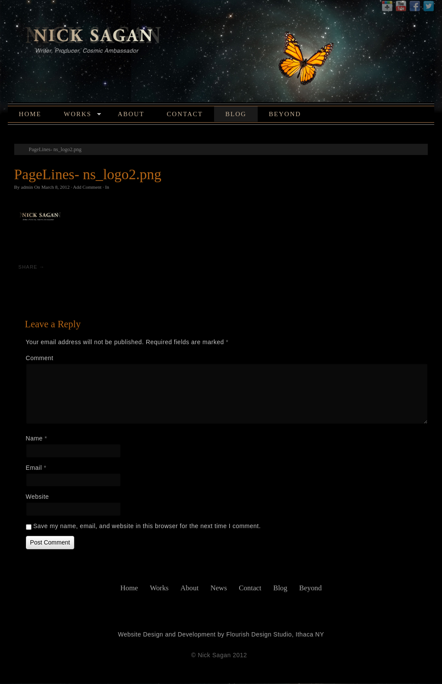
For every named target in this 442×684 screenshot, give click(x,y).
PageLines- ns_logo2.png (54, 150)
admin (26, 187)
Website (36, 497)
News (219, 588)
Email (35, 468)
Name (35, 438)
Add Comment (86, 187)
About (130, 114)
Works (81, 116)
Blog (234, 114)
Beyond (284, 114)
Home (29, 114)
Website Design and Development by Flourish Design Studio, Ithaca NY (221, 634)
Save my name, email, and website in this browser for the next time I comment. (145, 526)
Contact (184, 114)
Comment (38, 358)
